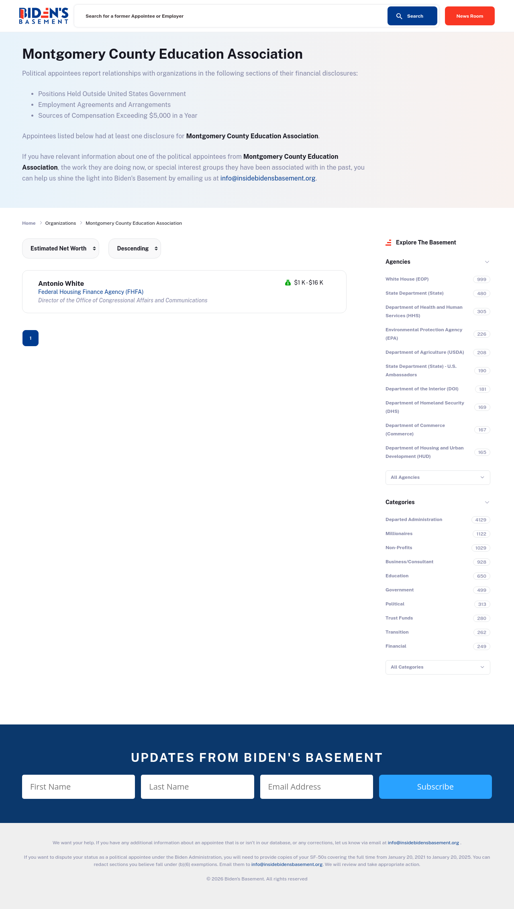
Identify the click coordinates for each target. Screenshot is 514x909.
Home (29, 223)
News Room (470, 16)
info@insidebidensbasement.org (268, 178)
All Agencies (405, 477)
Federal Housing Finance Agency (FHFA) (90, 292)
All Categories (407, 667)
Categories (400, 502)
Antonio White (61, 283)
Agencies (398, 262)
